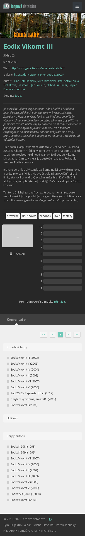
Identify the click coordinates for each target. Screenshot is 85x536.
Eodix (18, 96)
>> (76, 334)
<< (43, 334)
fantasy (67, 216)
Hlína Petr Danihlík (24, 81)
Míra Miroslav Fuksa (50, 81)
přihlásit (59, 301)
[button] (19, 6)
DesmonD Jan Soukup (31, 85)
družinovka (29, 216)
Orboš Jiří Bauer (57, 85)
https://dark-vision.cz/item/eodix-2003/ (39, 75)
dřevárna (13, 216)
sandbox (45, 216)
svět (57, 216)
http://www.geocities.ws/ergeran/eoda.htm (38, 68)
